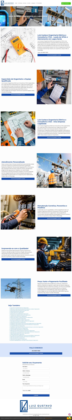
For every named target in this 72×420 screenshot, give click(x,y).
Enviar (36, 395)
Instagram (33, 3)
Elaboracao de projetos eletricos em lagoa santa (19, 333)
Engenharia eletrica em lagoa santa (17, 311)
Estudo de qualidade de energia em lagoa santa (19, 319)
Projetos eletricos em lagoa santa (16, 312)
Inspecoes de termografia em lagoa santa (18, 339)
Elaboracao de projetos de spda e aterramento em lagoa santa (22, 336)
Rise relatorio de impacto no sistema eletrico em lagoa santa (22, 321)
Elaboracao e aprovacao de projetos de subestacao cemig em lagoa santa (24, 309)
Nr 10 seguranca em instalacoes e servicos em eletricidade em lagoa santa (24, 335)
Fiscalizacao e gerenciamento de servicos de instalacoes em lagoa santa (24, 324)
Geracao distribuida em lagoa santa (17, 334)
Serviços (24, 3)
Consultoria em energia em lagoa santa (18, 318)
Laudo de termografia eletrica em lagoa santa (19, 307)
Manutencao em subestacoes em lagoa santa (19, 313)
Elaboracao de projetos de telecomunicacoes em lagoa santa (22, 330)
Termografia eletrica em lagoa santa (17, 325)
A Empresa (20, 3)
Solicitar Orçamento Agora (54, 55)
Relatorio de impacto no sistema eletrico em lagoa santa (21, 317)
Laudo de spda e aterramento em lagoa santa (19, 329)
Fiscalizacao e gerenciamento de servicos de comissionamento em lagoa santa (25, 323)
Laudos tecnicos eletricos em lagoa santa (18, 316)
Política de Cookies (48, 418)
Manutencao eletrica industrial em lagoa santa (19, 310)
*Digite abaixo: (26, 390)
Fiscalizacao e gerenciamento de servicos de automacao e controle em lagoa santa (26, 327)
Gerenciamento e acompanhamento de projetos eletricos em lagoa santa (25, 331)
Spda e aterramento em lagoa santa (17, 337)
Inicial (16, 3)
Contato (28, 3)
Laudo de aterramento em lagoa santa (18, 322)
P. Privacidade (39, 3)
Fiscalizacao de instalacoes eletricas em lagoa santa (20, 315)
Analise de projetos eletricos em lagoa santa (19, 328)
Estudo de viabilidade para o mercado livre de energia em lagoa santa (24, 340)
